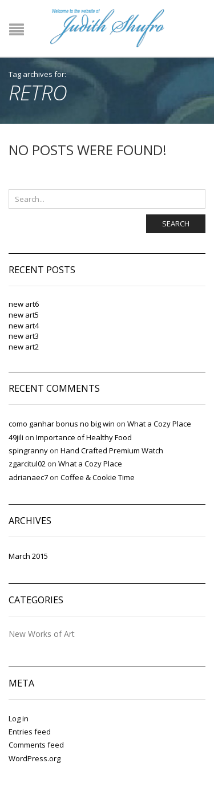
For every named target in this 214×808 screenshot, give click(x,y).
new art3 (24, 336)
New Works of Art (42, 634)
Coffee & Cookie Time (97, 477)
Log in (19, 718)
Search (175, 223)
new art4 (24, 325)
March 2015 (28, 556)
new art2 (24, 347)
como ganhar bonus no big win (62, 424)
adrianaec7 (28, 477)
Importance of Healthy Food (84, 437)
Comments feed (36, 745)
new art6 (24, 304)
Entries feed (30, 731)
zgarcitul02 (27, 463)
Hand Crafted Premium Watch (111, 450)
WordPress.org (34, 758)
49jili (16, 437)
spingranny (28, 450)
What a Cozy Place (159, 424)
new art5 (24, 315)
